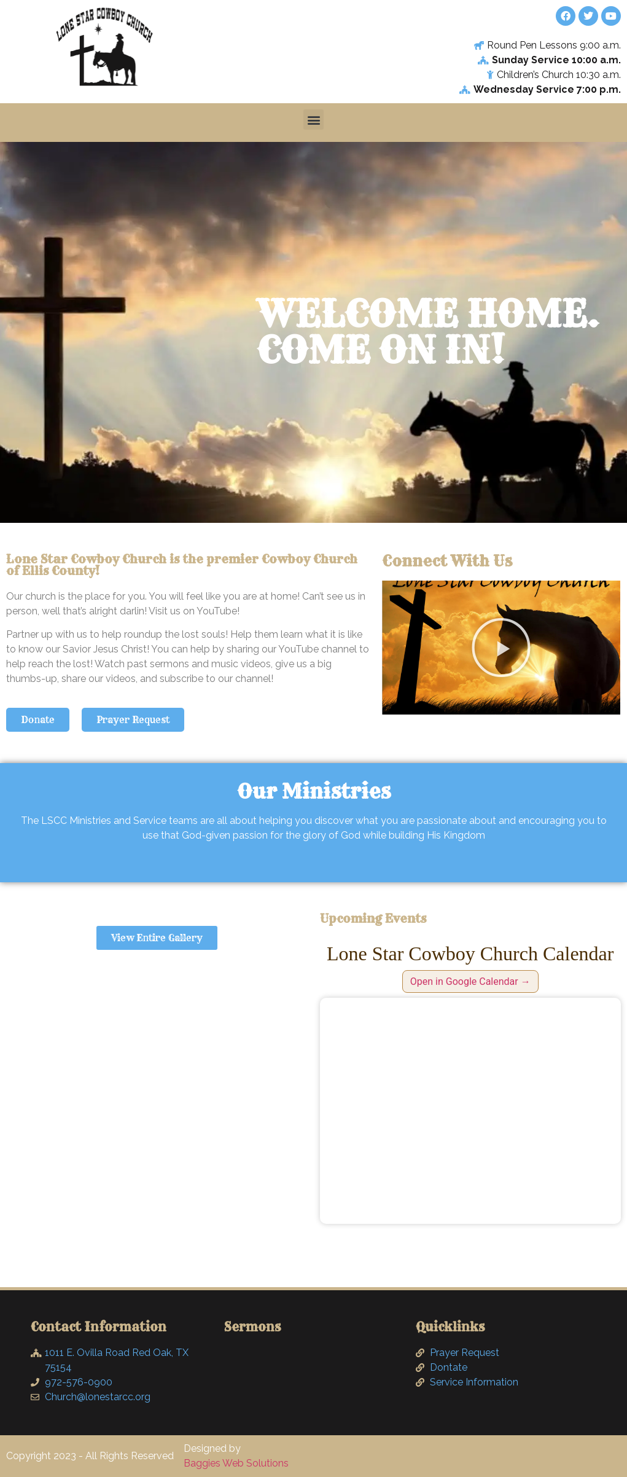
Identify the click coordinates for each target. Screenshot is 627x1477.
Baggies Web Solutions (236, 1463)
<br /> (470, 1111)
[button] (313, 119)
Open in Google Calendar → (470, 981)
